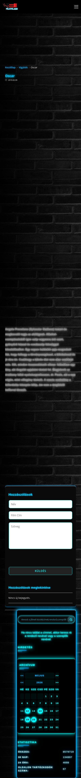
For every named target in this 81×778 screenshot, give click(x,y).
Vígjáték (23, 67)
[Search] (71, 619)
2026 (40, 682)
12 (27, 711)
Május (39, 675)
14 (40, 711)
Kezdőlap (10, 67)
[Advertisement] (40, 119)
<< (22, 675)
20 (33, 719)
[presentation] (34, 559)
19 (27, 719)
